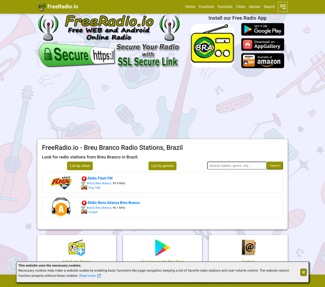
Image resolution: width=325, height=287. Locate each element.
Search (269, 7)
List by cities (80, 166)
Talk (97, 187)
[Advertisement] (162, 103)
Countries (206, 7)
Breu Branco (103, 183)
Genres (254, 7)
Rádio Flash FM (97, 178)
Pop (91, 187)
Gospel (93, 212)
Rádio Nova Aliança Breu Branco (110, 203)
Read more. (87, 276)
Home (190, 7)
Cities (240, 7)
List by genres (162, 166)
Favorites (225, 7)
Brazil (90, 183)
